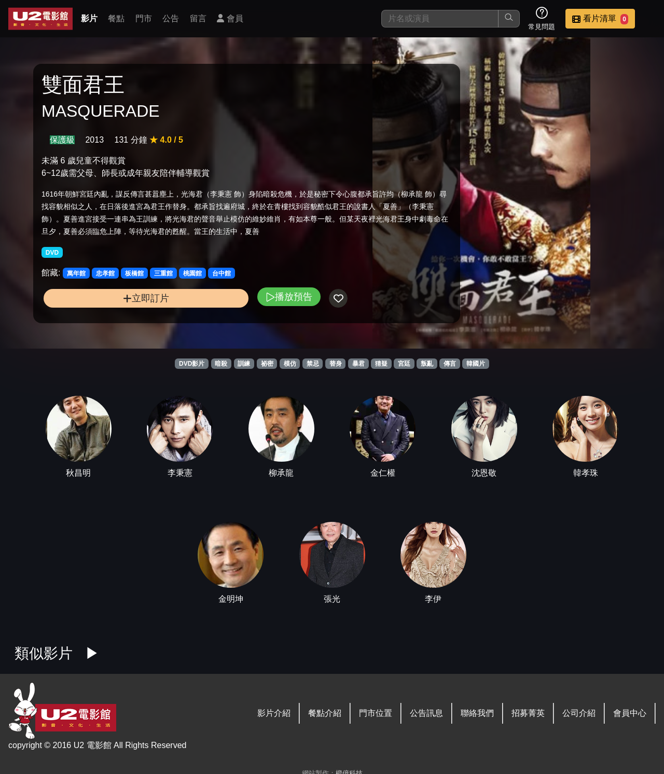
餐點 (116, 18)
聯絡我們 (477, 713)
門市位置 (375, 713)
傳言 (450, 363)
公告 (170, 18)
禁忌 (313, 363)
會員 (230, 18)
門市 (143, 18)
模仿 (290, 363)
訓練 (244, 363)
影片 (89, 18)
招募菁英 (528, 713)
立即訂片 (114, 317)
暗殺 (221, 363)
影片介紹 (273, 713)
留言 (198, 18)
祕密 (267, 363)
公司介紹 (579, 713)
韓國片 (475, 363)
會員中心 (629, 713)
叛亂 (427, 363)
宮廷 (404, 363)
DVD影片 (191, 363)
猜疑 (381, 363)
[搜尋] (440, 18)
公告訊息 (426, 713)
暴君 (358, 363)
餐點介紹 (324, 713)
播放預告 (224, 316)
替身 (335, 363)
